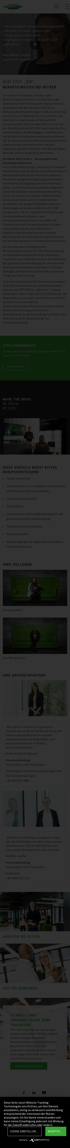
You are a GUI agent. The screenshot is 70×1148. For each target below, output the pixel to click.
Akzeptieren (56, 1131)
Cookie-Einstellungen (25, 1131)
